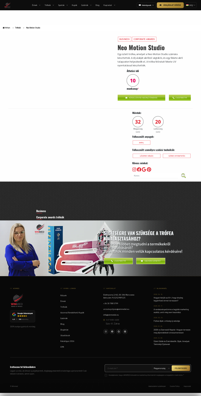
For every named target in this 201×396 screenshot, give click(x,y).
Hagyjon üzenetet (151, 264)
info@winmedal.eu (111, 317)
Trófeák (49, 5)
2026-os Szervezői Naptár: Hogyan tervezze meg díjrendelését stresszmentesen (172, 334)
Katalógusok (145, 5)
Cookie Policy (175, 389)
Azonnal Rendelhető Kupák (72, 315)
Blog (98, 5)
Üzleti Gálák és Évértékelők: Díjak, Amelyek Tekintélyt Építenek (172, 346)
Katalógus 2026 (67, 344)
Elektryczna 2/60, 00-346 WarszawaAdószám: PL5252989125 (118, 299)
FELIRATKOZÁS (181, 371)
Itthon (6, 27)
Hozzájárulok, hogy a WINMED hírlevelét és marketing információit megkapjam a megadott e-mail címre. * (146, 378)
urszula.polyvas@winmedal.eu (116, 312)
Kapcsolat (109, 5)
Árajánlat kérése (169, 5)
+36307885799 (180, 97)
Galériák (87, 5)
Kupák (74, 5)
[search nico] (155, 175)
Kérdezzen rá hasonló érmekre (141, 97)
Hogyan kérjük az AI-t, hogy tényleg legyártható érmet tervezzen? (168, 302)
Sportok (63, 5)
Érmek (36, 5)
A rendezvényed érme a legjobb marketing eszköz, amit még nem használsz (171, 313)
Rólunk (63, 298)
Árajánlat (64, 332)
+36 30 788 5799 (110, 306)
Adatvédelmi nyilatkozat (157, 389)
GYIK (62, 350)
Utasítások (65, 338)
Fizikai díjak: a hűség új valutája (167, 324)
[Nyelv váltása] (190, 5)
